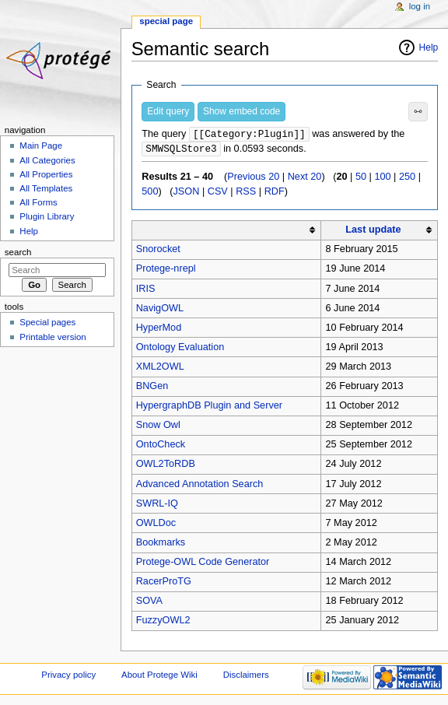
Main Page (40, 145)
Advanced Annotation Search (200, 485)
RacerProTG (163, 582)
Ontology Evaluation (180, 348)
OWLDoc (156, 524)
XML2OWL (160, 368)
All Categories (47, 160)
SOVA (149, 602)
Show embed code (241, 111)
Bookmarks (160, 543)
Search (18, 252)
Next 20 (305, 178)
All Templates (45, 188)
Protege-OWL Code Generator (203, 563)
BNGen (152, 387)
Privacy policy (68, 676)
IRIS (146, 290)
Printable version (52, 337)
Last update (373, 231)
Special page (166, 21)
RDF (274, 193)
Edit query (168, 111)
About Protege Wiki (159, 676)
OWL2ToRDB (165, 465)
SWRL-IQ (157, 505)
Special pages (47, 322)
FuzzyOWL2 (163, 621)
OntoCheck (160, 445)
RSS (246, 193)
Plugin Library (46, 216)
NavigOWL (160, 309)
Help (429, 47)
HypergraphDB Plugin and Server (209, 407)
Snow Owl (158, 426)
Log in (419, 6)
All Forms (38, 202)
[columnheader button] (226, 231)
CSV (218, 193)
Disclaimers (246, 676)
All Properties (45, 174)
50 (360, 178)
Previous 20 (253, 178)
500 (150, 193)
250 (407, 178)
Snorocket (158, 250)
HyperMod (159, 329)
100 (382, 178)
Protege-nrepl (166, 270)
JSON (186, 193)
